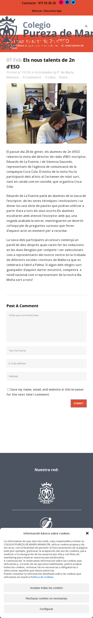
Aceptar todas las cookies (46, 587)
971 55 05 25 (47, 3)
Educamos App (52, 10)
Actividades (44, 72)
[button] (87, 533)
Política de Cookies (42, 577)
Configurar (46, 609)
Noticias (37, 10)
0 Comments (32, 77)
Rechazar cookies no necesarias (46, 598)
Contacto (29, 3)
